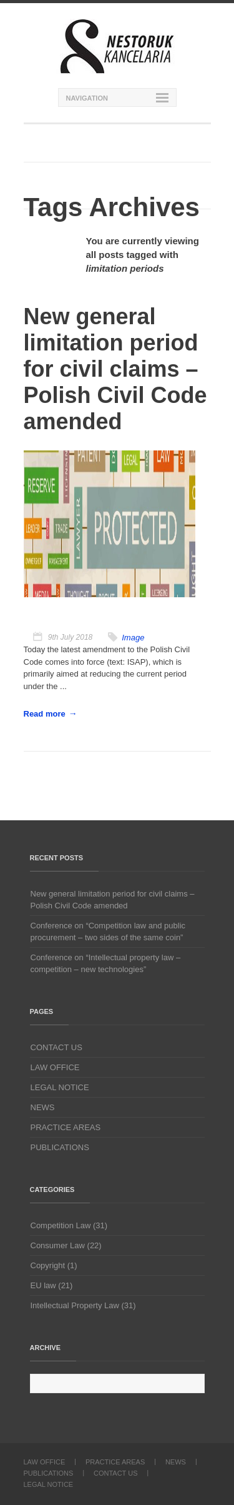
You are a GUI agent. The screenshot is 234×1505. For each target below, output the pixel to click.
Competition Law (61, 1225)
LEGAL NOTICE (60, 1087)
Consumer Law (58, 1245)
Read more (45, 713)
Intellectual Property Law (75, 1305)
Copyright (48, 1265)
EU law (43, 1285)
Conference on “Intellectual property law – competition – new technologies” (106, 963)
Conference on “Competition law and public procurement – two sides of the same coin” (108, 931)
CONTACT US (56, 1047)
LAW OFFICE (55, 1067)
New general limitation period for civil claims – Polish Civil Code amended (113, 899)
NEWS (43, 1107)
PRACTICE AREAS (66, 1127)
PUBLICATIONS (60, 1147)
